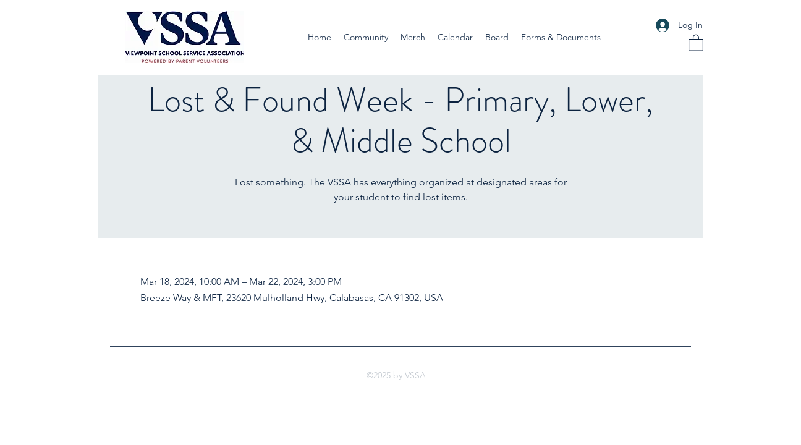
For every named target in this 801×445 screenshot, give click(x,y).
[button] (365, 37)
